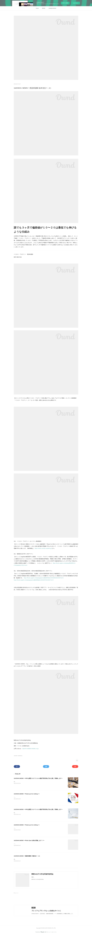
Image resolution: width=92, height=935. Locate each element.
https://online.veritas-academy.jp (43, 548)
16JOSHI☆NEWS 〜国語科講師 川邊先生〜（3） (27, 856)
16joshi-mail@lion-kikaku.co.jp (30, 748)
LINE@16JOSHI (52, 8)
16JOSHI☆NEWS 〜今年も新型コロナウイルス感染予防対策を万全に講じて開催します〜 (38, 778)
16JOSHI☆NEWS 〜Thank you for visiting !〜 (27, 794)
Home (37, 8)
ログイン (75, 3)
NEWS (43, 8)
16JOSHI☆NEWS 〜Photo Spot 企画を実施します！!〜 (29, 840)
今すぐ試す (65, 3)
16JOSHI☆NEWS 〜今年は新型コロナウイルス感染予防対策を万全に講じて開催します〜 (38, 809)
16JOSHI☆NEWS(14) (18, 755)
